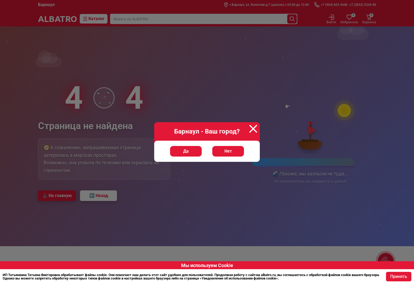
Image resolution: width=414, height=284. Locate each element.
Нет (228, 151)
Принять (398, 276)
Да (186, 151)
